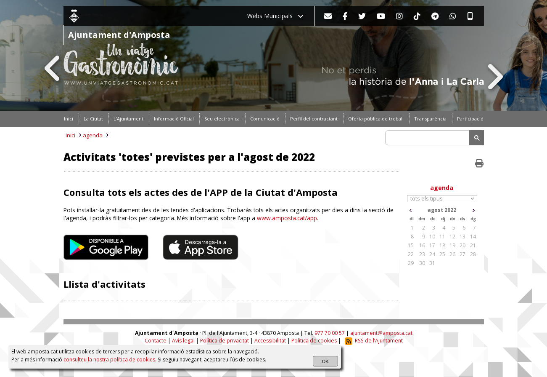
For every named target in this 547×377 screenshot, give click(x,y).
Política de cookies (314, 340)
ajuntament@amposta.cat (381, 333)
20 (462, 245)
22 (411, 254)
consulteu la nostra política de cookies (109, 359)
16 (422, 245)
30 (422, 263)
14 (473, 236)
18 (442, 245)
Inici (70, 135)
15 (411, 245)
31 (432, 263)
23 (422, 254)
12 (452, 236)
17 (432, 245)
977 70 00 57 (329, 333)
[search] (428, 138)
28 (473, 254)
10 (432, 236)
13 (462, 236)
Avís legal (183, 340)
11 (442, 236)
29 (411, 263)
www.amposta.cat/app (287, 218)
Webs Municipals (275, 16)
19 (452, 245)
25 (442, 254)
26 (452, 254)
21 (473, 245)
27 (462, 254)
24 (432, 254)
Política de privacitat (224, 340)
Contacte (155, 340)
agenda (93, 135)
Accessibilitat (270, 340)
